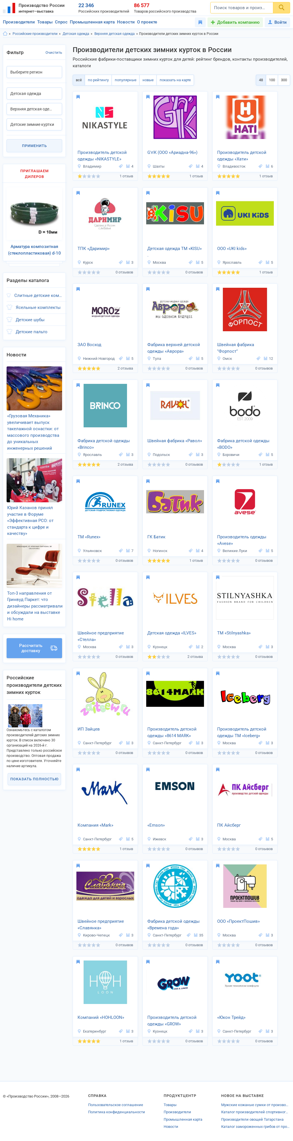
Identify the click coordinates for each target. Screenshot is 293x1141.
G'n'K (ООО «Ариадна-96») (172, 152)
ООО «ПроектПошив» (238, 921)
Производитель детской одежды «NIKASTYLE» (102, 156)
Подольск (158, 455)
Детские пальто (31, 327)
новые (144, 80)
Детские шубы (30, 315)
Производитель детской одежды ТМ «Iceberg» (241, 732)
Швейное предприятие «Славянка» (101, 924)
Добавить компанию (238, 22)
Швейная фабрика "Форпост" (235, 348)
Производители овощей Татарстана (252, 1119)
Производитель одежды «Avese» (241, 540)
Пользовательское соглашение (115, 1105)
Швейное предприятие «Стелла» (101, 636)
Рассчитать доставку (38, 631)
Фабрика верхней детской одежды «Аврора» (173, 348)
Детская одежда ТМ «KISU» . (174, 252)
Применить (34, 146)
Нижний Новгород (96, 358)
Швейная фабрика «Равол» (174, 440)
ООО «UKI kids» (232, 248)
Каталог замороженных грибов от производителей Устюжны (255, 1126)
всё (78, 80)
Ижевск (156, 839)
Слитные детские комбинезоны (38, 290)
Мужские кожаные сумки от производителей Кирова (255, 1105)
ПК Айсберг (229, 825)
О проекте (147, 22)
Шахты (156, 166)
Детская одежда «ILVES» (171, 633)
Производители (19, 22)
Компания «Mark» (95, 825)
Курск (85, 262)
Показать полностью (34, 762)
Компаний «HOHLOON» (101, 1017)
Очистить (53, 52)
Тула (154, 358)
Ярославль (229, 262)
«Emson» (156, 825)
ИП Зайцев (89, 729)
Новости (126, 22)
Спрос (61, 22)
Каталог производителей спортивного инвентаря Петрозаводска (255, 1112)
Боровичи (228, 455)
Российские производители (35, 34)
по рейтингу (96, 80)
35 (198, 935)
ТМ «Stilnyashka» (234, 633)
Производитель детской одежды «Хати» (241, 156)
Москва (156, 262)
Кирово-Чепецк (93, 935)
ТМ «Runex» (89, 536)
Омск (224, 358)
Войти (277, 22)
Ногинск (157, 551)
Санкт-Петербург (94, 743)
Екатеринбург (91, 1031)
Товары (45, 22)
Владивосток (231, 166)
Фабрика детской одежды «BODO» (243, 444)
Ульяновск (89, 551)
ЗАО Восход (89, 344)
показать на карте (170, 80)
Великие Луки (232, 551)
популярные (123, 80)
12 (268, 358)
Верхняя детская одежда (114, 34)
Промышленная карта (92, 22)
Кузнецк (157, 647)
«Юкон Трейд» (231, 1017)
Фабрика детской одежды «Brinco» (104, 444)
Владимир (89, 166)
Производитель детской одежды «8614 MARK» (172, 732)
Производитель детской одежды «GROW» (172, 1021)
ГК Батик (156, 536)
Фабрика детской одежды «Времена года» (173, 924)
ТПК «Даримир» (94, 248)
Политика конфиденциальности (116, 1112)
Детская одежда (76, 34)
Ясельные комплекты (38, 302)
